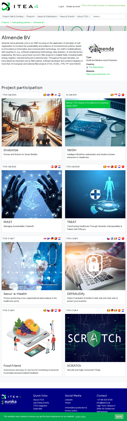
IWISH (71, 150)
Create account (73, 6)
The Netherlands (96, 67)
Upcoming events (41, 402)
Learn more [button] (80, 416)
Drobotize (11, 150)
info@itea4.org (103, 402)
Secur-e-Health (15, 294)
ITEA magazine (40, 405)
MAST (8, 222)
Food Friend (12, 366)
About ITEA (38, 399)
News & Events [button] (67, 16)
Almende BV (38, 22)
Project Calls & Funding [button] (12, 16)
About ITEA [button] (82, 16)
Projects (5, 22)
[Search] (109, 16)
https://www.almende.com (98, 74)
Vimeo (68, 402)
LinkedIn (69, 399)
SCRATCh (74, 366)
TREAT (71, 222)
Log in (61, 6)
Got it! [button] (119, 417)
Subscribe (37, 408)
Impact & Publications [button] (47, 16)
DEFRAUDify (76, 294)
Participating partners (21, 22)
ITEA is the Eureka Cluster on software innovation (103, 5)
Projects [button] (30, 16)
